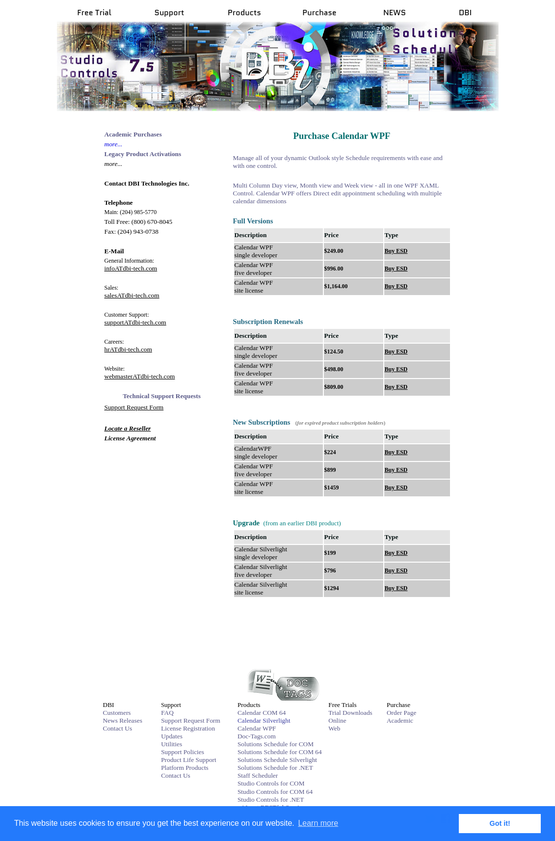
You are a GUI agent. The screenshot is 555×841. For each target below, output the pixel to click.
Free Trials (342, 704)
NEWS (394, 12)
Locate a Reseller (128, 428)
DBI (465, 12)
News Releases (122, 720)
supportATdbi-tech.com (135, 322)
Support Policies (182, 752)
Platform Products (185, 767)
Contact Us (117, 728)
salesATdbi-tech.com (132, 295)
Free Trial (94, 12)
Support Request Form (134, 407)
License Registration (188, 728)
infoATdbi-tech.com (131, 268)
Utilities (171, 744)
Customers (117, 712)
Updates (172, 736)
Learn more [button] (318, 823)
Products (244, 12)
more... (114, 144)
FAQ (167, 712)
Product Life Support (188, 759)
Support (170, 12)
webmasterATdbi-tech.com (140, 376)
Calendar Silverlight (264, 720)
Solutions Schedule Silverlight (277, 759)
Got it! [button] (500, 823)
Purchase (319, 12)
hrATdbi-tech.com (128, 349)
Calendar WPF (257, 728)
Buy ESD (396, 250)
